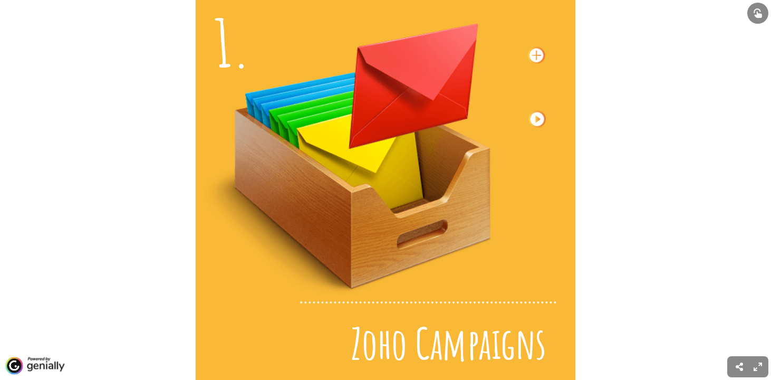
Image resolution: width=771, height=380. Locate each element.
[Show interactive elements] (757, 13)
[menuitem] (758, 367)
